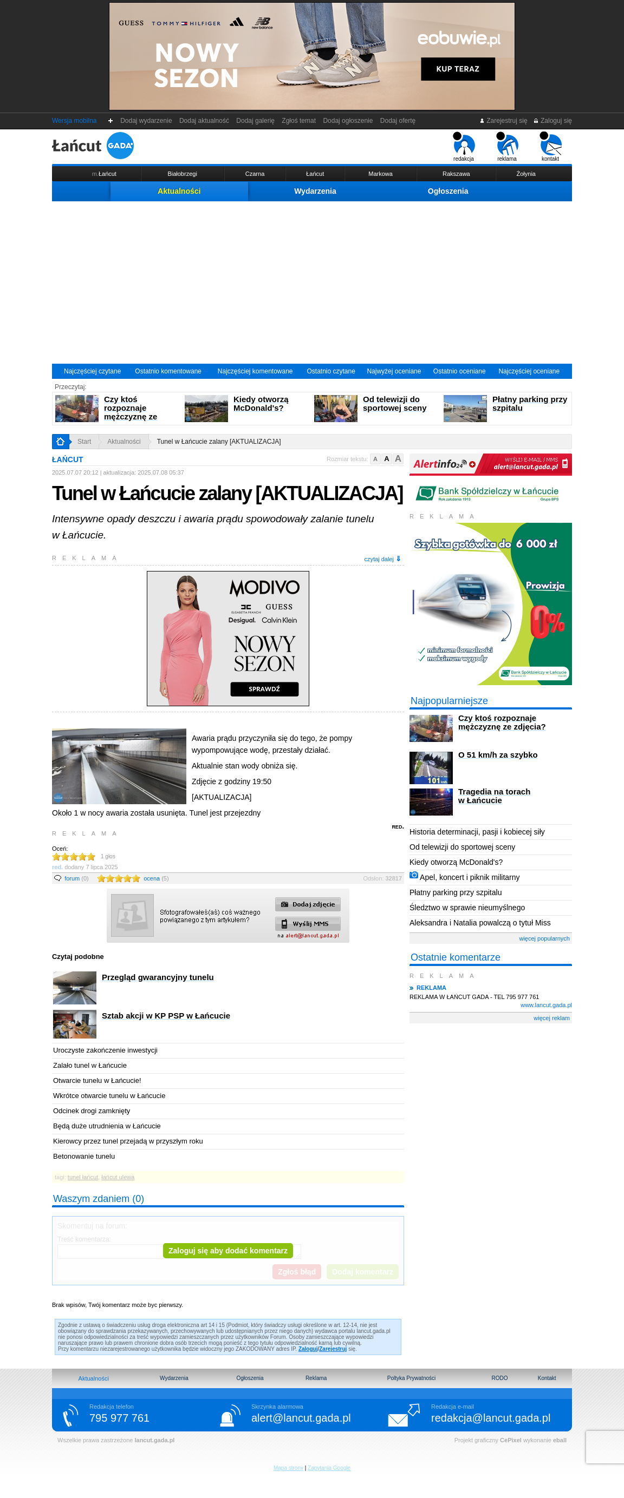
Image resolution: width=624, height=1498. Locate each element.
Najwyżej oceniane (394, 371)
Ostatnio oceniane (459, 371)
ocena (156, 878)
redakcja (464, 147)
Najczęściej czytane (92, 371)
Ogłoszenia (448, 191)
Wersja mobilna (74, 120)
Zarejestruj (333, 1349)
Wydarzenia (315, 191)
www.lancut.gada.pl (546, 1005)
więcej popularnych (544, 938)
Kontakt (547, 1378)
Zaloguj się (552, 120)
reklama (507, 147)
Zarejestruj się (503, 120)
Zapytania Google (329, 1468)
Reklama (316, 1378)
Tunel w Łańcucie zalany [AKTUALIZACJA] (219, 441)
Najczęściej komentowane (255, 371)
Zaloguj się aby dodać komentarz (228, 1250)
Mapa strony (288, 1468)
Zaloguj (308, 1349)
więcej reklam (552, 1018)
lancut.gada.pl (154, 1440)
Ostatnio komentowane (168, 371)
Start (84, 441)
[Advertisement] (312, 282)
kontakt (551, 147)
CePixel (511, 1440)
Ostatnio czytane (331, 371)
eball (560, 1440)
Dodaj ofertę (397, 120)
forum (76, 878)
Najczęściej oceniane (529, 371)
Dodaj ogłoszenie (348, 120)
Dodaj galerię (255, 120)
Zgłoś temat (299, 120)
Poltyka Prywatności (411, 1378)
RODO (499, 1378)
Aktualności (179, 191)
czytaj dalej (383, 559)
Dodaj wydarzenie (146, 120)
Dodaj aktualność (204, 120)
